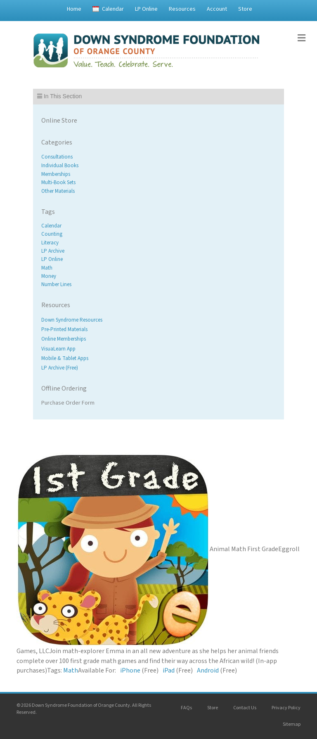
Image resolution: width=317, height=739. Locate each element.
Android (208, 670)
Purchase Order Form (68, 403)
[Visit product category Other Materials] (158, 191)
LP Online (146, 9)
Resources (182, 9)
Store (245, 9)
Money (48, 276)
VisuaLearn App (58, 349)
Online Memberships (63, 339)
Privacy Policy (286, 707)
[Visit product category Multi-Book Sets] (158, 182)
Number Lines (56, 284)
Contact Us (244, 707)
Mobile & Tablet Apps (64, 358)
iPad (169, 670)
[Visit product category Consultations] (158, 157)
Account (217, 9)
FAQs (186, 707)
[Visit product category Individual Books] (158, 165)
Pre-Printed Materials (64, 330)
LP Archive (52, 251)
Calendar (113, 9)
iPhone (130, 670)
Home (74, 9)
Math (46, 268)
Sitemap (291, 724)
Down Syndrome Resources (71, 320)
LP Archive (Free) (59, 368)
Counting (51, 234)
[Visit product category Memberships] (158, 174)
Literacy (50, 242)
